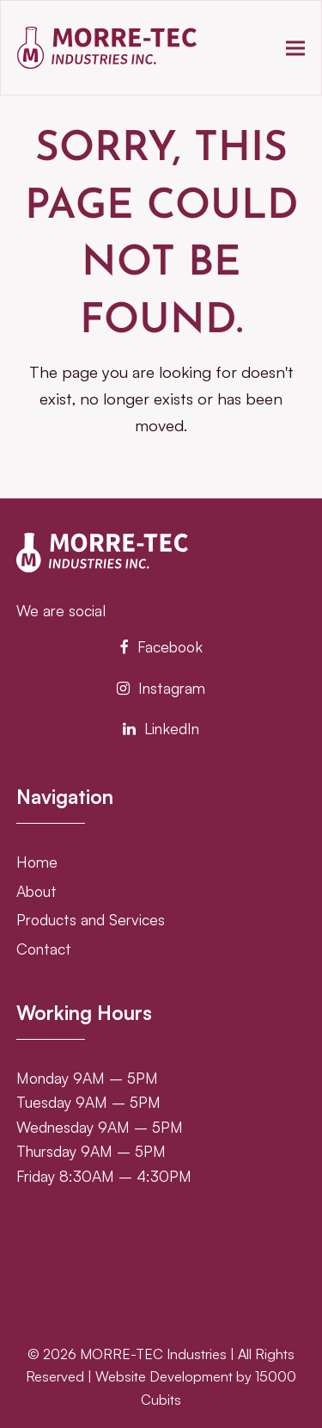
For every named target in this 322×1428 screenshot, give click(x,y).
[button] (295, 47)
